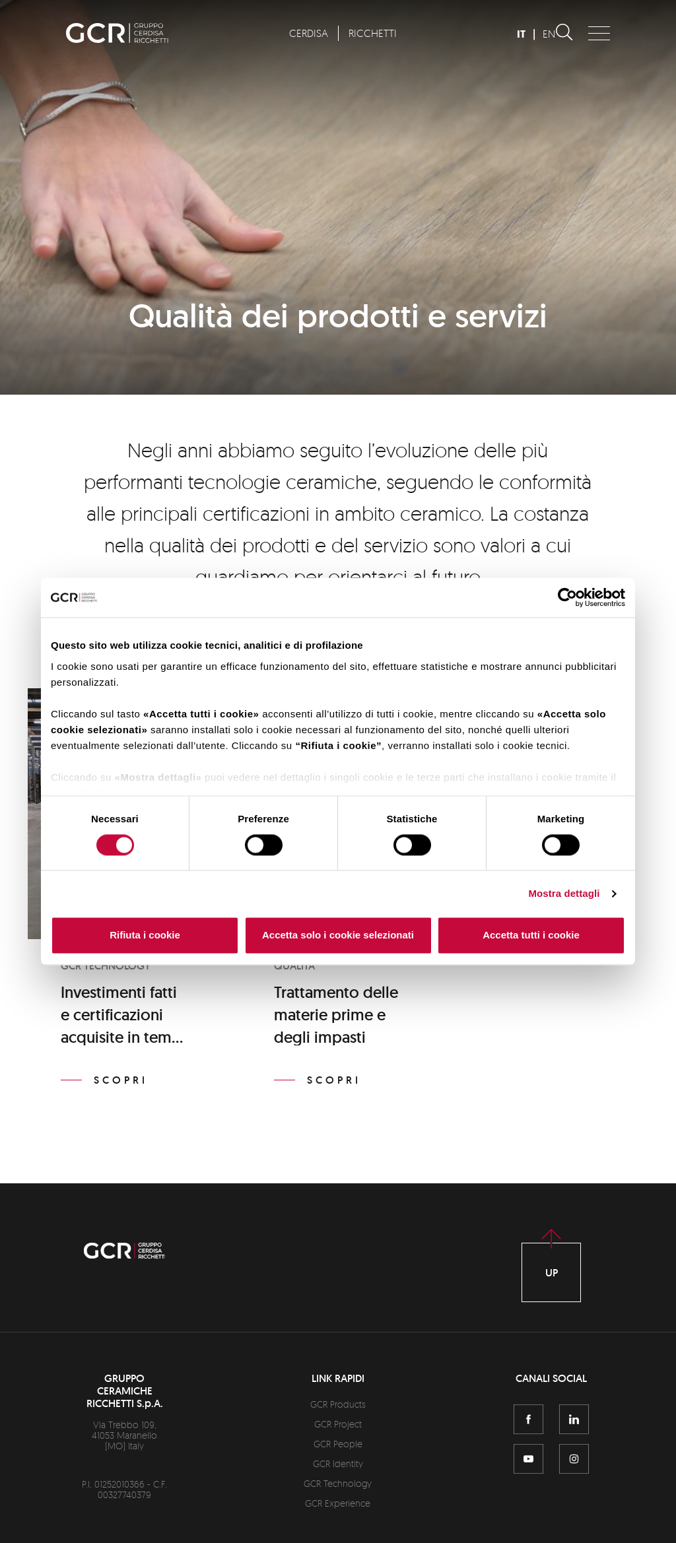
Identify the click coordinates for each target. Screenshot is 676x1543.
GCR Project (338, 1423)
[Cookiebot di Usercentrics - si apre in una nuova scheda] (567, 597)
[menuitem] (308, 33)
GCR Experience (337, 1503)
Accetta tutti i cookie (531, 935)
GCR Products (338, 1404)
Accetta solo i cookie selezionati (338, 935)
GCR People (338, 1443)
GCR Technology (338, 1483)
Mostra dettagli (563, 893)
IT (521, 34)
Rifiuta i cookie (145, 935)
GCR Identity (338, 1463)
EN (549, 33)
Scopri (121, 1080)
